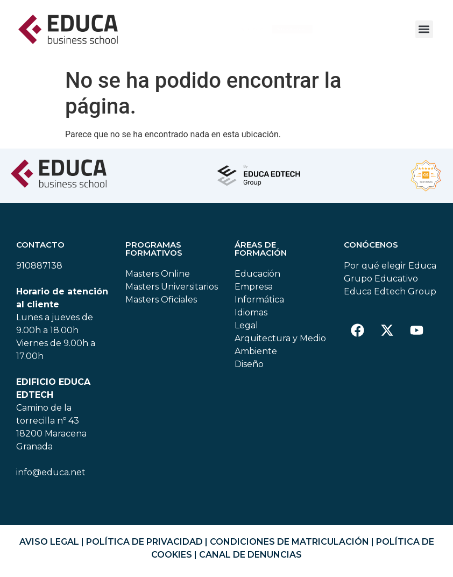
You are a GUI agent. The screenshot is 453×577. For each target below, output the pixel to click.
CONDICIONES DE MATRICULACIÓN (289, 546)
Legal (246, 330)
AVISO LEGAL (49, 546)
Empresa (254, 291)
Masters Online (157, 278)
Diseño (249, 369)
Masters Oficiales (161, 304)
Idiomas (251, 317)
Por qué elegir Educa (390, 270)
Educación (257, 278)
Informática (259, 304)
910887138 (39, 270)
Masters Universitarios (171, 291)
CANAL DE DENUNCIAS (250, 559)
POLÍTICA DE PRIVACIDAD (144, 546)
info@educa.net (51, 477)
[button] (424, 29)
